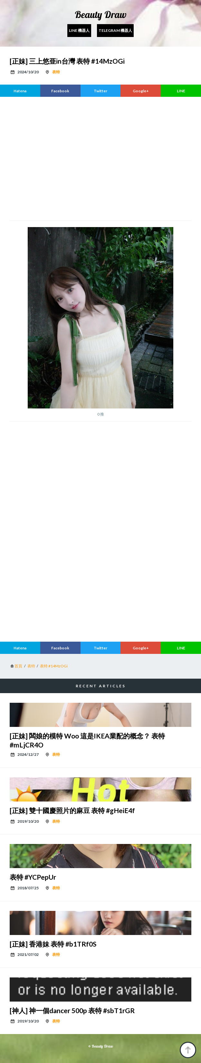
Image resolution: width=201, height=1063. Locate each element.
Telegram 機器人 (115, 30)
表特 (56, 71)
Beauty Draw (101, 14)
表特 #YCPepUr (33, 877)
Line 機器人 (79, 30)
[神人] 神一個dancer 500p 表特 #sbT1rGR (72, 1010)
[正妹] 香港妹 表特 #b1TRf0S (53, 944)
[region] (100, 157)
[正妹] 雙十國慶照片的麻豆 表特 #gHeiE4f (72, 810)
